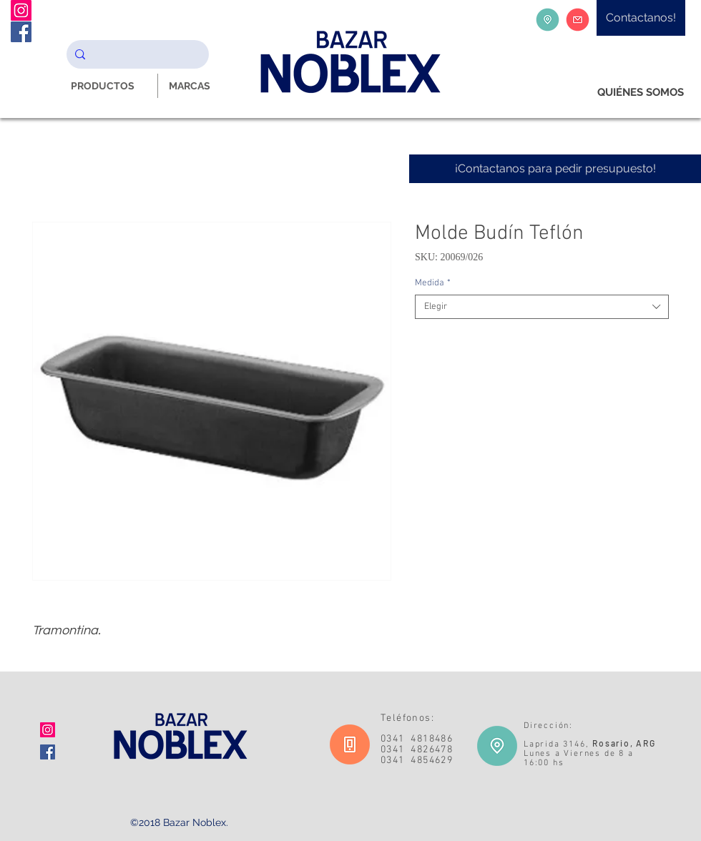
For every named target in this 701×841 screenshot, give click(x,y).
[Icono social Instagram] (47, 729)
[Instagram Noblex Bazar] (21, 10)
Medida (433, 283)
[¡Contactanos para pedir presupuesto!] (555, 168)
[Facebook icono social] (47, 751)
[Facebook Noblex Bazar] (21, 31)
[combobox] (542, 307)
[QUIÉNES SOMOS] (640, 92)
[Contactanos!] (641, 18)
